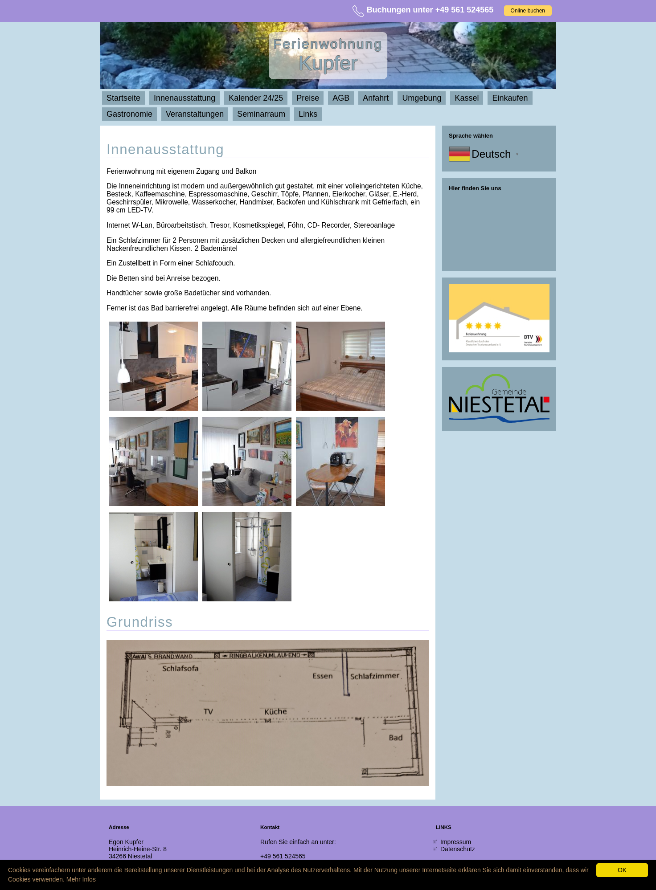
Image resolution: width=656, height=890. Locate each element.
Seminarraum (261, 114)
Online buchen (528, 11)
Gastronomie (129, 114)
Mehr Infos (81, 879)
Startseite (123, 98)
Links (308, 114)
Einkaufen (510, 98)
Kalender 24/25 (256, 98)
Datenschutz (457, 849)
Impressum (455, 841)
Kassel (467, 98)
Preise (307, 98)
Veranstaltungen (195, 114)
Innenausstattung (184, 98)
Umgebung (421, 98)
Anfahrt (376, 98)
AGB (340, 98)
